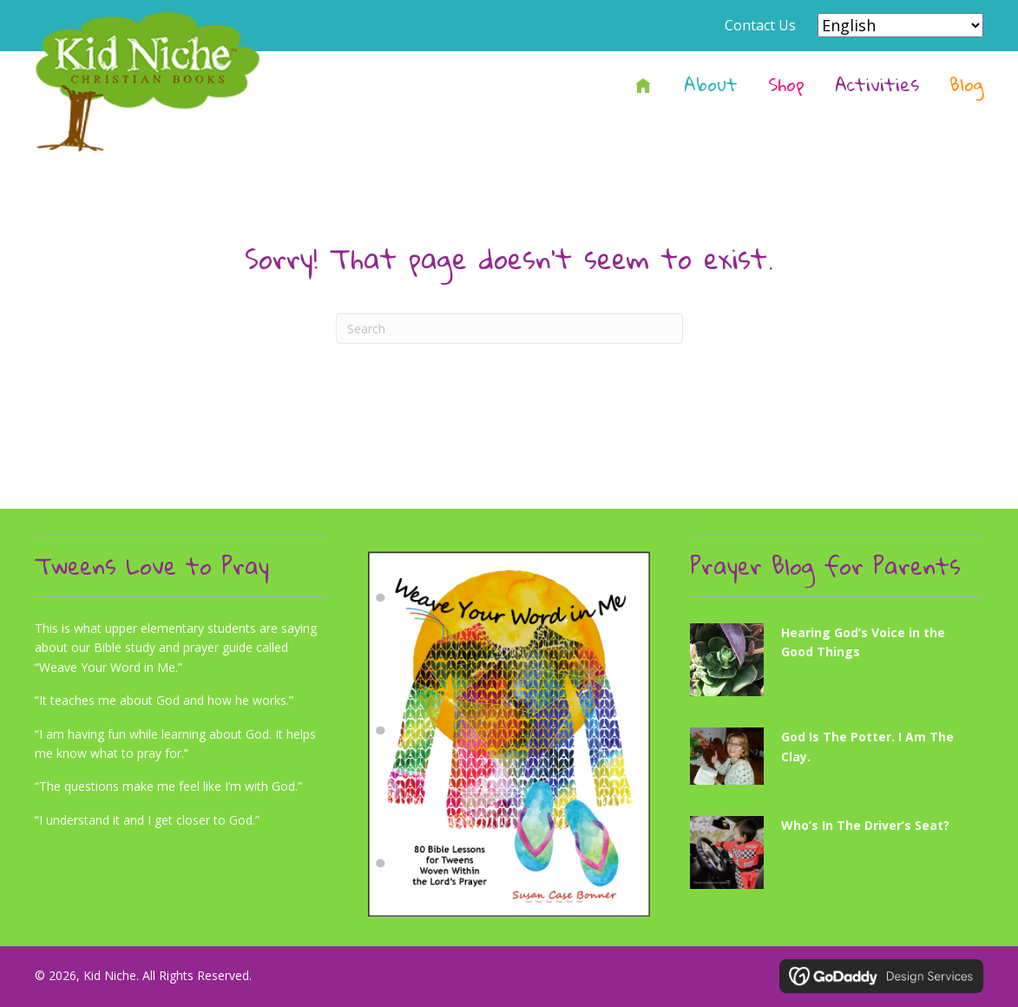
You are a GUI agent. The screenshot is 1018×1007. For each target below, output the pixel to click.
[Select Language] (900, 25)
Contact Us (760, 25)
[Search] (509, 328)
